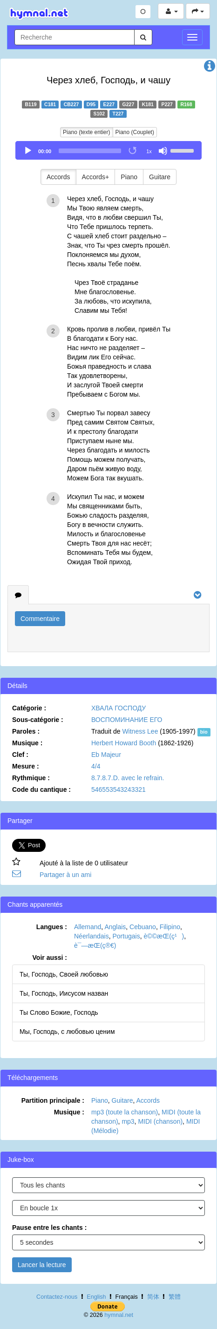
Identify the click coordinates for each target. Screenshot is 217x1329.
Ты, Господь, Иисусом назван (64, 993)
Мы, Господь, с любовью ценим (67, 1031)
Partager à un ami (65, 874)
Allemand (87, 927)
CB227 (71, 104)
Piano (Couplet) (134, 132)
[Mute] (163, 150)
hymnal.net (118, 1315)
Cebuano (142, 927)
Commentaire (40, 618)
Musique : (27, 743)
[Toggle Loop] (133, 150)
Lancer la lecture (42, 1264)
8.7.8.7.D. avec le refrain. (127, 778)
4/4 (95, 766)
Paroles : (26, 731)
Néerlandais (91, 936)
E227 (109, 104)
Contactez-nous (56, 1297)
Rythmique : (31, 778)
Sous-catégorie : (37, 719)
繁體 (175, 1297)
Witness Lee (140, 731)
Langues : (51, 927)
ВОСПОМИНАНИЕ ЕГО (126, 719)
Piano (129, 177)
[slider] (90, 150)
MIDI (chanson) (160, 1121)
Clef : (20, 754)
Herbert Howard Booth (123, 743)
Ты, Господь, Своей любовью (64, 974)
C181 (50, 104)
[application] (108, 150)
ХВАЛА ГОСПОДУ (118, 708)
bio (204, 732)
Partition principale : (52, 1100)
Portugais (126, 936)
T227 (118, 113)
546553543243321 (118, 789)
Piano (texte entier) (86, 132)
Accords (58, 177)
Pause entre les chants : (49, 1227)
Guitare (159, 177)
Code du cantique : (41, 789)
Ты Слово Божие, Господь (59, 1012)
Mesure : (25, 766)
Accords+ (95, 177)
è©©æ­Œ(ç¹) (163, 936)
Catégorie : (29, 708)
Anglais (115, 927)
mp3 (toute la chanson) (124, 1112)
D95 (91, 104)
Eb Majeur (106, 754)
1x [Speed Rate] (149, 151)
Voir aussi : (50, 957)
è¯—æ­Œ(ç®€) (95, 945)
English (96, 1297)
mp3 (128, 1121)
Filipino (170, 927)
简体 (153, 1297)
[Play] (28, 150)
